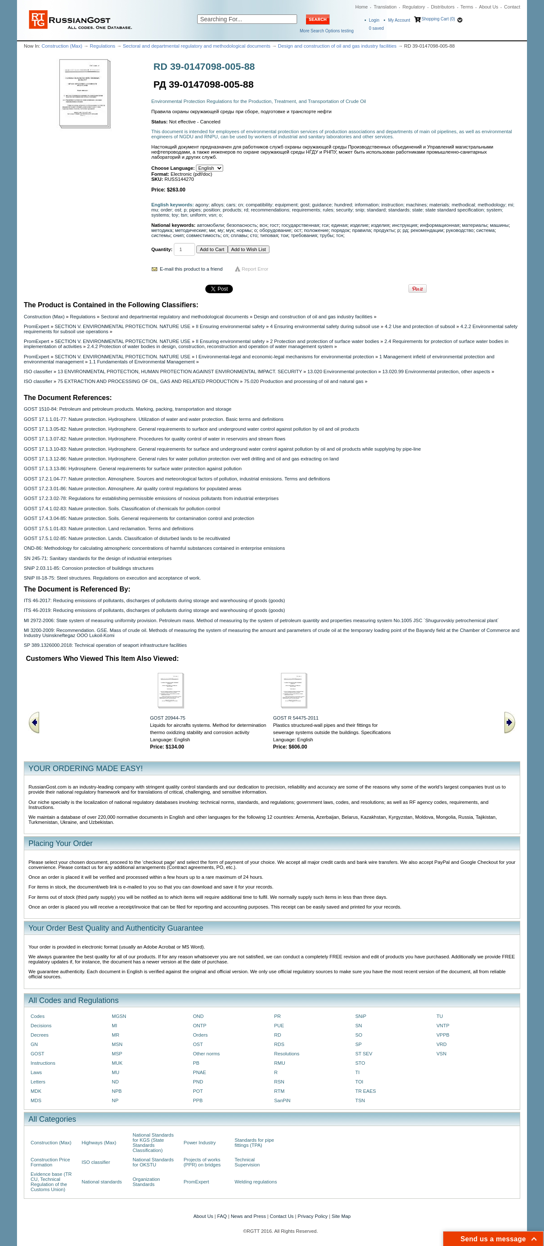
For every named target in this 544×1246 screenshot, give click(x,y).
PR (277, 1016)
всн (263, 225)
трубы (326, 235)
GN (34, 1044)
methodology (491, 204)
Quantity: (162, 249)
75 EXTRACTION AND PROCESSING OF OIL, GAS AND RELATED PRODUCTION (148, 381)
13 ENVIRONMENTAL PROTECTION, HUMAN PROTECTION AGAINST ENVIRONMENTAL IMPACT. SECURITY (180, 371)
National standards (102, 1181)
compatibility (259, 204)
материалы (474, 225)
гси (325, 225)
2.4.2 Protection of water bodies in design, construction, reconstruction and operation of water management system (210, 346)
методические (190, 230)
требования (304, 235)
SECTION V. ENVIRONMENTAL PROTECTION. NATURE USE (122, 326)
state (417, 209)
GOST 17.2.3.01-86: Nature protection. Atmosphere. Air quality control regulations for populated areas (132, 488)
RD (277, 1034)
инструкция (404, 225)
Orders (200, 1034)
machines (416, 204)
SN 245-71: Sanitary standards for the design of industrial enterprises (98, 558)
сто (253, 235)
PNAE (199, 1072)
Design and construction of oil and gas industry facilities (337, 46)
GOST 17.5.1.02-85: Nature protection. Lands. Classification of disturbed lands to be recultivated (127, 538)
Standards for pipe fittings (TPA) (254, 1142)
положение (316, 230)
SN (358, 1025)
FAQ (222, 1216)
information (367, 204)
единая (340, 225)
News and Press (248, 1216)
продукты (384, 230)
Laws (36, 1072)
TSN (360, 1100)
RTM (279, 1091)
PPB (198, 1100)
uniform (198, 214)
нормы (244, 230)
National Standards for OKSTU (153, 1162)
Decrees (39, 1034)
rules (328, 209)
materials (439, 204)
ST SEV (363, 1053)
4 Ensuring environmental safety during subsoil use (325, 326)
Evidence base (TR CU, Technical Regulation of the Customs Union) (51, 1182)
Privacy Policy (313, 1216)
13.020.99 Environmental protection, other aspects (436, 371)
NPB (117, 1091)
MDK (36, 1091)
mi (510, 204)
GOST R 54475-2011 (296, 717)
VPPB (442, 1034)
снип (178, 235)
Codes (38, 1016)
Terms (466, 6)
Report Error (255, 268)
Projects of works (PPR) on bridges (202, 1162)
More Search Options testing (327, 31)
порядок (341, 230)
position (212, 209)
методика (161, 230)
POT (198, 1091)
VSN (441, 1053)
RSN (279, 1081)
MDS (36, 1100)
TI (357, 1072)
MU (115, 1072)
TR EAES (365, 1091)
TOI (359, 1081)
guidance (322, 204)
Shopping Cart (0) (438, 19)
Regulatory (413, 6)
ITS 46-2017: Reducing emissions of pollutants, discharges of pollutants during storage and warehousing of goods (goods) (154, 600)
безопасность (242, 225)
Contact (512, 6)
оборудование (276, 230)
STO (360, 1063)
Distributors (443, 6)
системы (160, 235)
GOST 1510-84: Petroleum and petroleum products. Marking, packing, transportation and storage (128, 409)
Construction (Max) (62, 46)
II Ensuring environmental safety (230, 326)
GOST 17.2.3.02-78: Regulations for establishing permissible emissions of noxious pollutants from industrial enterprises (151, 498)
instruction (392, 204)
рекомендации (427, 230)
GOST (37, 1053)
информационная (439, 225)
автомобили (210, 225)
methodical (463, 204)
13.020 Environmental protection (342, 371)
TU (439, 1016)
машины (499, 225)
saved (376, 28)
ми (212, 230)
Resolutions (286, 1053)
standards (399, 209)
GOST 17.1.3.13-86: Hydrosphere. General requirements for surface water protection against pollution (133, 468)
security (344, 209)
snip (359, 209)
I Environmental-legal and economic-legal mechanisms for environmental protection (285, 356)
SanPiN (282, 1100)
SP (358, 1044)
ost (178, 209)
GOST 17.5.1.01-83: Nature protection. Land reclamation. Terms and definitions (108, 528)
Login (374, 20)
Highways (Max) (99, 1142)
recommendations (270, 209)
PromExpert (36, 326)
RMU (279, 1063)
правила (361, 230)
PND (198, 1081)
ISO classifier (38, 371)
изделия (380, 225)
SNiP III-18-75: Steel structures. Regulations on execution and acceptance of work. (112, 577)
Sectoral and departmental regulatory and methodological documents (196, 46)
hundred (343, 204)
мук (230, 230)
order (166, 209)
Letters (38, 1081)
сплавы (239, 235)
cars (230, 204)
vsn (212, 214)
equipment (286, 204)
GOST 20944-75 (167, 717)
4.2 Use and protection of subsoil (420, 326)
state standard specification (454, 209)
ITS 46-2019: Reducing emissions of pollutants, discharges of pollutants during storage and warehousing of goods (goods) (154, 610)
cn (240, 204)
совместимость (203, 235)
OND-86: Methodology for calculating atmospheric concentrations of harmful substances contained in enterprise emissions (154, 548)
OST (198, 1044)
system (494, 209)
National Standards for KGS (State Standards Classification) (153, 1142)
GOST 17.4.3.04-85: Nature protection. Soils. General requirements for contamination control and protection (139, 518)
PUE (279, 1025)
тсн (339, 235)
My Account (399, 20)
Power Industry (200, 1142)
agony (202, 204)
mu (154, 209)
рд (405, 230)
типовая (269, 235)
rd (246, 209)
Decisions (41, 1025)
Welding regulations (256, 1181)
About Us (488, 6)
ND (115, 1081)
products (232, 209)
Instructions (43, 1063)
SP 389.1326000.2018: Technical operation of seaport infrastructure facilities (105, 645)
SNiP (360, 1016)
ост (297, 230)
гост (274, 225)
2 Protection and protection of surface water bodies (324, 341)
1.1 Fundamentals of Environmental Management (142, 361)
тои (284, 235)
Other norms (206, 1053)
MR (115, 1034)
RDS (279, 1044)
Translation (385, 6)
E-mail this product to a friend (191, 268)
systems (160, 214)
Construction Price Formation (50, 1162)
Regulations (102, 46)
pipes (195, 209)
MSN (117, 1044)
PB (196, 1063)
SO (358, 1034)
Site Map (341, 1216)
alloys (217, 204)
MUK (117, 1063)
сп (225, 235)
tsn (184, 214)
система (485, 230)
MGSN (119, 1016)
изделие (359, 225)
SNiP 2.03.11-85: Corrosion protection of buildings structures (88, 568)
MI (114, 1025)
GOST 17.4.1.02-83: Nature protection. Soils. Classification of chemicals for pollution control (122, 508)
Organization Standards (146, 1182)
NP (115, 1100)
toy (175, 214)
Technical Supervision (247, 1162)
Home (361, 6)
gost (304, 204)
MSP (117, 1053)
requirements (306, 209)
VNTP (442, 1025)
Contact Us (282, 1216)
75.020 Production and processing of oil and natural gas (303, 381)
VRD (441, 1044)
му (221, 230)
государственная (300, 225)
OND (198, 1016)
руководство (459, 230)
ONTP (200, 1025)
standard (376, 209)
